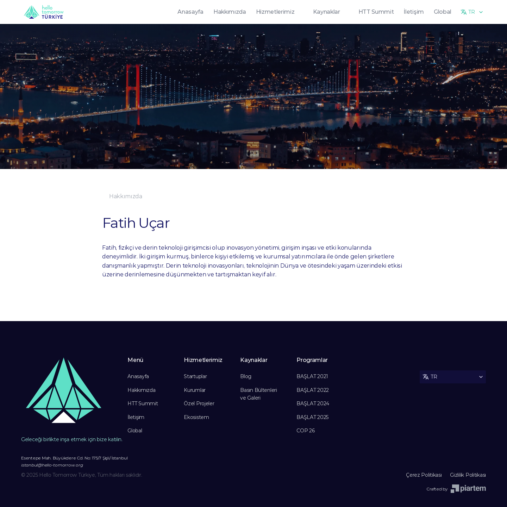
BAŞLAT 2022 (312, 390)
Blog (245, 376)
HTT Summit (142, 403)
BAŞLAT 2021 (312, 376)
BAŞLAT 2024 (312, 403)
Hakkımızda (141, 390)
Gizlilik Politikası (468, 475)
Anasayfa (138, 376)
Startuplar (195, 376)
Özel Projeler (199, 403)
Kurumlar (195, 390)
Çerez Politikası (424, 475)
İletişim (135, 417)
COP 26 (305, 430)
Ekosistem (196, 417)
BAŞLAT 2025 (312, 417)
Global (134, 430)
